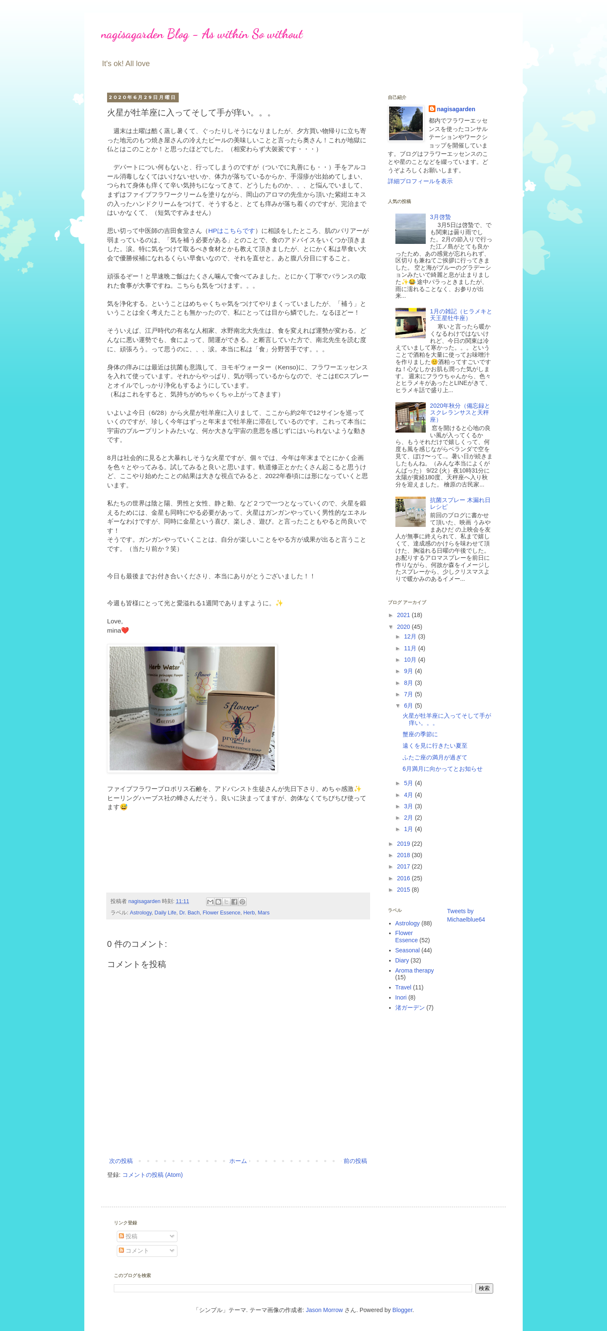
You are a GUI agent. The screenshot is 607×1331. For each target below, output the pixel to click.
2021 (404, 615)
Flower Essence (222, 913)
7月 (409, 694)
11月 (411, 648)
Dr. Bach (189, 913)
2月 (409, 817)
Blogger (402, 1310)
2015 (404, 889)
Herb (249, 913)
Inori (401, 997)
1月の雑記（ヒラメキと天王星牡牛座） (461, 315)
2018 (404, 855)
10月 (411, 659)
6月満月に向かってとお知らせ (443, 768)
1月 (409, 829)
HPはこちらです (231, 230)
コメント (134, 1250)
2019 (404, 843)
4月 (409, 794)
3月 (409, 806)
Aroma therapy (414, 970)
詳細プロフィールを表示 (420, 181)
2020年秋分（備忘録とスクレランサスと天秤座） (460, 412)
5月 (409, 783)
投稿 (128, 1236)
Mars (264, 913)
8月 (409, 682)
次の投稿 (121, 1160)
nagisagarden (456, 109)
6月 (409, 705)
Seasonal (407, 950)
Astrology (141, 913)
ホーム (238, 1160)
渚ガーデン (410, 1007)
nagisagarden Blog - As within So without (202, 33)
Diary (402, 960)
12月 (411, 636)
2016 (404, 878)
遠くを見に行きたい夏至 (435, 745)
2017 (404, 866)
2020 (404, 626)
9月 (409, 671)
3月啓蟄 (440, 217)
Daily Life (166, 913)
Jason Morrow (324, 1310)
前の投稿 (355, 1160)
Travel (403, 987)
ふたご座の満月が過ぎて (435, 757)
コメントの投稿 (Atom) (152, 1174)
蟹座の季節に (420, 734)
